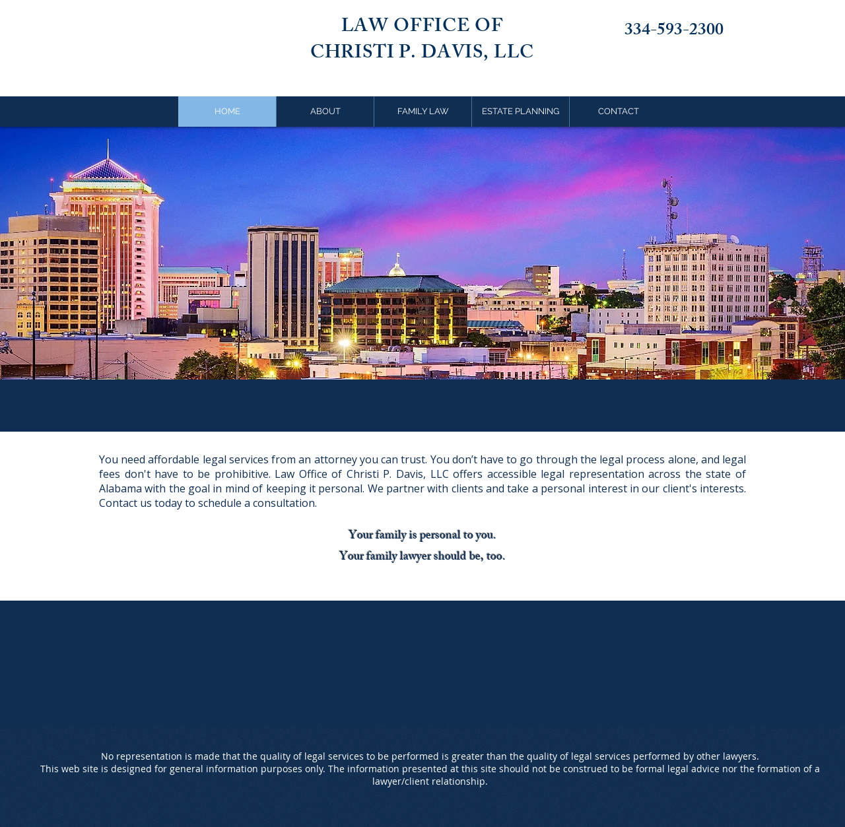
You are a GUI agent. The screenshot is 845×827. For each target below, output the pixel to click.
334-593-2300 (674, 32)
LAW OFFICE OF (422, 28)
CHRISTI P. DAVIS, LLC (422, 54)
